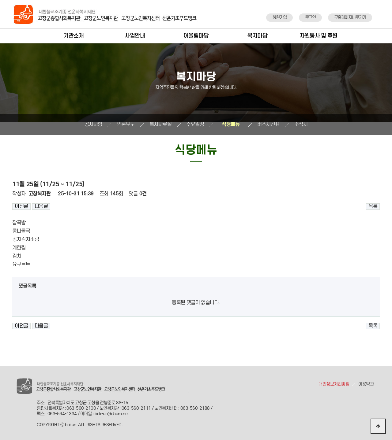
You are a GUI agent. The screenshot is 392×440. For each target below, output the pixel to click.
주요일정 (195, 124)
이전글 (21, 206)
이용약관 (366, 384)
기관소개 (73, 36)
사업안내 (135, 36)
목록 (372, 206)
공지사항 (93, 124)
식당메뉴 (230, 124)
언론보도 (126, 124)
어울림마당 (196, 36)
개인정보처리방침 (333, 384)
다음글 (41, 206)
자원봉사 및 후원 (318, 36)
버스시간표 (268, 124)
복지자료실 (160, 124)
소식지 (301, 124)
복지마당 (257, 36)
